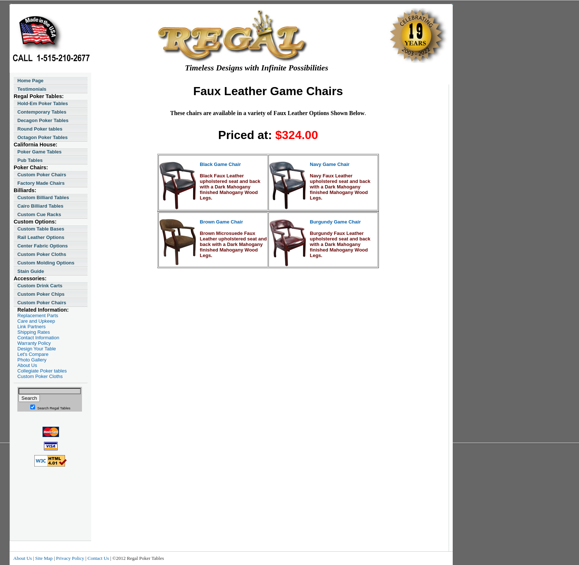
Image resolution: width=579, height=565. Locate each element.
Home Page (30, 80)
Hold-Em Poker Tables (42, 103)
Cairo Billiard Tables (40, 206)
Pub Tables (29, 160)
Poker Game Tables (39, 152)
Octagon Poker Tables (42, 137)
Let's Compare (32, 354)
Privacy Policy (70, 558)
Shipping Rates (33, 332)
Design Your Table (36, 348)
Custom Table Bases (40, 229)
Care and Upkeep (36, 321)
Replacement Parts (37, 315)
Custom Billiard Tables (43, 197)
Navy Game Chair (330, 164)
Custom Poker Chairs (41, 174)
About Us (27, 365)
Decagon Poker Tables (42, 120)
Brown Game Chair (221, 222)
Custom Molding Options (46, 263)
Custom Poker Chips (41, 294)
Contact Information (38, 337)
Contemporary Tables (41, 112)
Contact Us (98, 558)
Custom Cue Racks (39, 214)
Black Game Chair (220, 164)
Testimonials (32, 89)
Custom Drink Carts (39, 285)
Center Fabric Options (42, 246)
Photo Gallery (32, 360)
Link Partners (31, 326)
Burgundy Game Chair (335, 222)
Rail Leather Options (40, 237)
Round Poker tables (39, 129)
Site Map (43, 558)
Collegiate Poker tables (42, 371)
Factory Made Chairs (41, 183)
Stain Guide (30, 271)
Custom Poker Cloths (41, 254)
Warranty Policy (34, 343)
